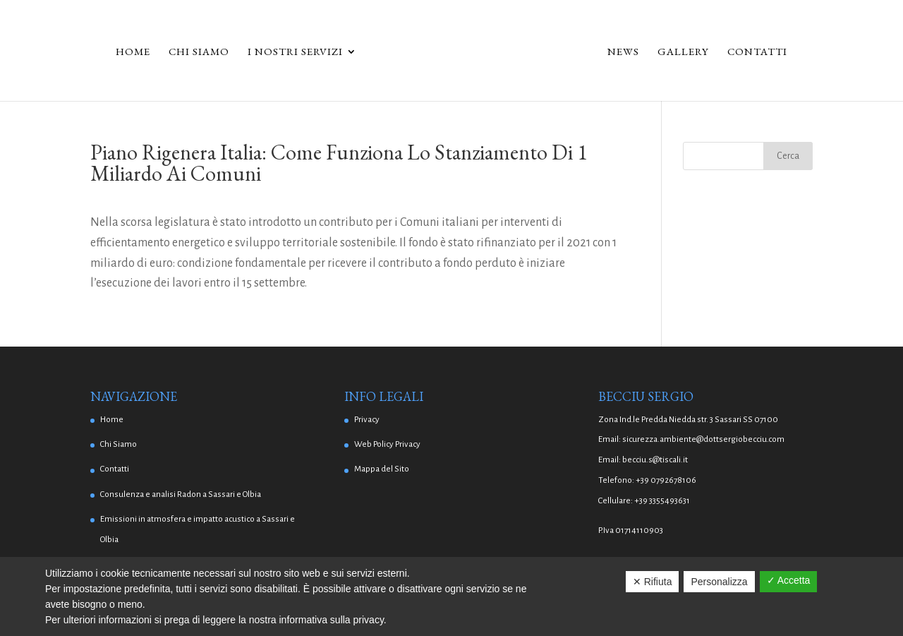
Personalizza (719, 581)
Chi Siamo (199, 52)
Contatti (757, 52)
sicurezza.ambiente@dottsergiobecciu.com (703, 439)
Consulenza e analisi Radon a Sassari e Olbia (180, 494)
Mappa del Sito (381, 469)
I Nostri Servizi (295, 52)
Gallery (683, 52)
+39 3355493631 (662, 500)
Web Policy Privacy (387, 444)
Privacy (367, 419)
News (623, 52)
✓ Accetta (789, 580)
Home (133, 52)
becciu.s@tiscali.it (655, 459)
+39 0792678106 (666, 480)
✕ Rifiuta (652, 581)
